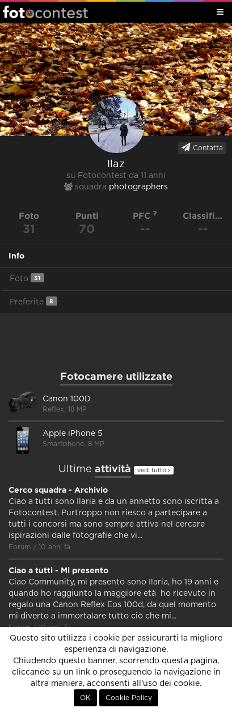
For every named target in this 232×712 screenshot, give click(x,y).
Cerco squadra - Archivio (58, 489)
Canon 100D (67, 399)
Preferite (33, 301)
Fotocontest (45, 11)
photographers (138, 187)
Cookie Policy (129, 697)
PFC (145, 216)
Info (16, 255)
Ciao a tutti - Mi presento (58, 570)
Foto (27, 278)
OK (85, 697)
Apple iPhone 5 (73, 434)
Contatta (202, 147)
